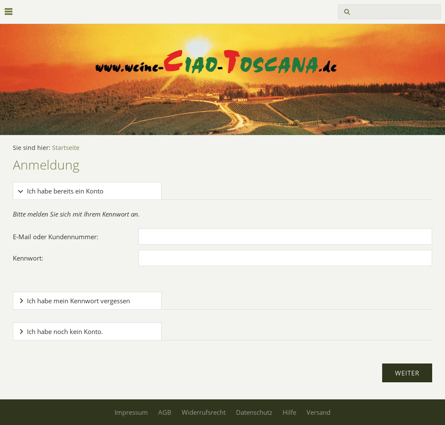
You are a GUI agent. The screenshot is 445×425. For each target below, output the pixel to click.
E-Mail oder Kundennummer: (55, 236)
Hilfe (289, 412)
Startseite (66, 148)
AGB (164, 412)
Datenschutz (254, 412)
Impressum (131, 412)
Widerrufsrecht (204, 412)
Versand (318, 412)
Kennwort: (28, 258)
